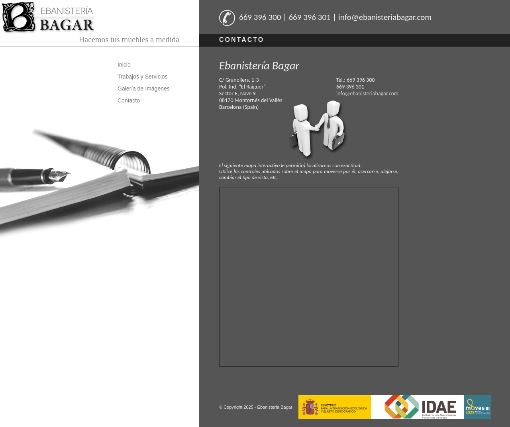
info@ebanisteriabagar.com (367, 93)
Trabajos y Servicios (143, 76)
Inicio (124, 64)
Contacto (129, 100)
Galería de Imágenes (144, 88)
